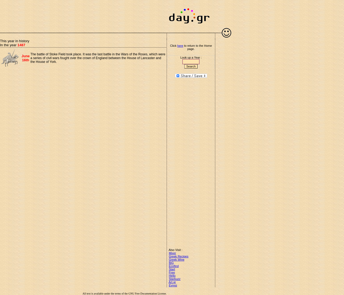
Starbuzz (174, 278)
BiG (171, 262)
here (180, 45)
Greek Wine (176, 259)
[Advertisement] (83, 13)
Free (172, 272)
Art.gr (172, 282)
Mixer (172, 253)
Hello (172, 275)
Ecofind (174, 266)
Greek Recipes (178, 256)
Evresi (173, 285)
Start (172, 269)
